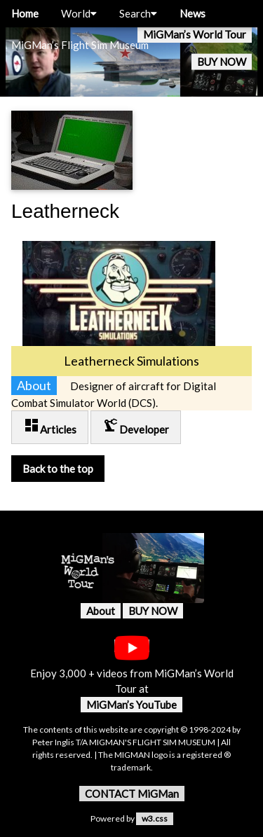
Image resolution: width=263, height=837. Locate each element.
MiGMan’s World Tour (194, 34)
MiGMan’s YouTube (131, 704)
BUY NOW (221, 61)
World (79, 13)
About (100, 610)
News (192, 13)
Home (25, 13)
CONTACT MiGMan (132, 793)
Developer (135, 426)
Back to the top (57, 468)
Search (138, 13)
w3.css (155, 818)
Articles (49, 426)
